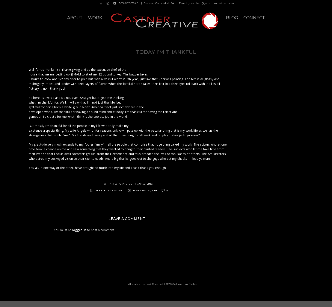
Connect (254, 17)
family (113, 183)
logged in (79, 230)
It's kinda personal (109, 190)
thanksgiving (143, 183)
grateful (125, 183)
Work (95, 17)
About (75, 17)
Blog (232, 17)
